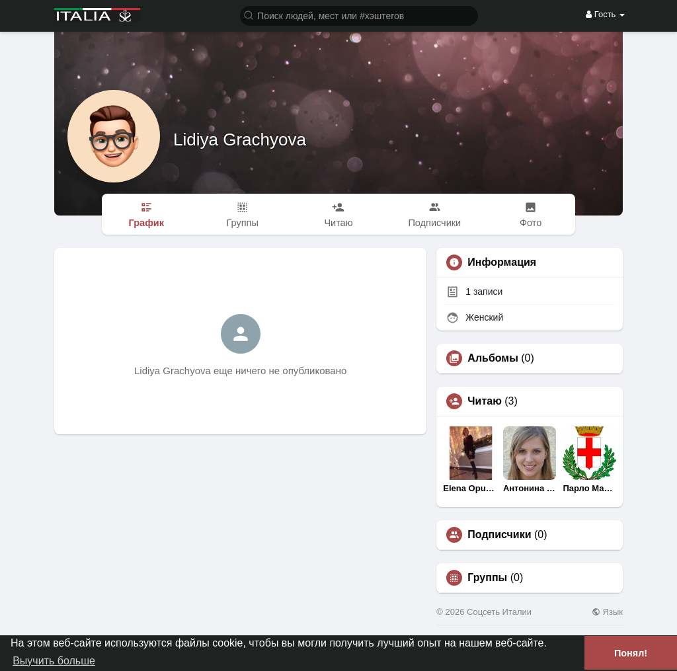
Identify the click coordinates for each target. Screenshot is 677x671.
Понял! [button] (630, 653)
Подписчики (499, 535)
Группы (487, 577)
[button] (359, 15)
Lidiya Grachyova (239, 139)
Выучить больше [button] (54, 660)
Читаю (484, 401)
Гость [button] (605, 14)
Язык (607, 612)
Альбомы (492, 358)
